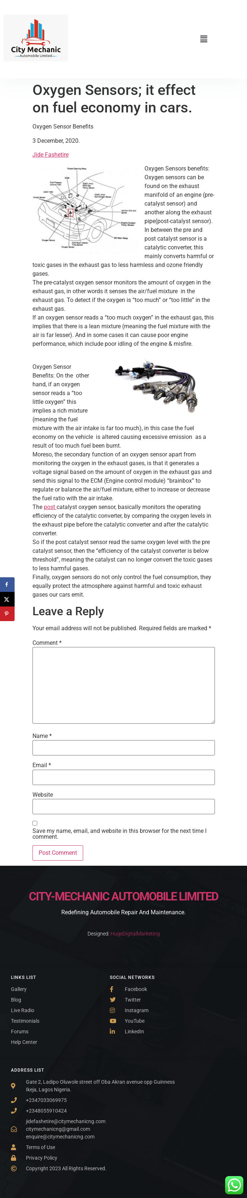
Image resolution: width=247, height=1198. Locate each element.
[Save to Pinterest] (7, 613)
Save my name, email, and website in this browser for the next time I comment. (119, 834)
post (50, 507)
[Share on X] (7, 599)
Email (41, 765)
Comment (47, 643)
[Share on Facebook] (7, 584)
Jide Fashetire (50, 154)
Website (42, 795)
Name (42, 736)
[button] (203, 39)
